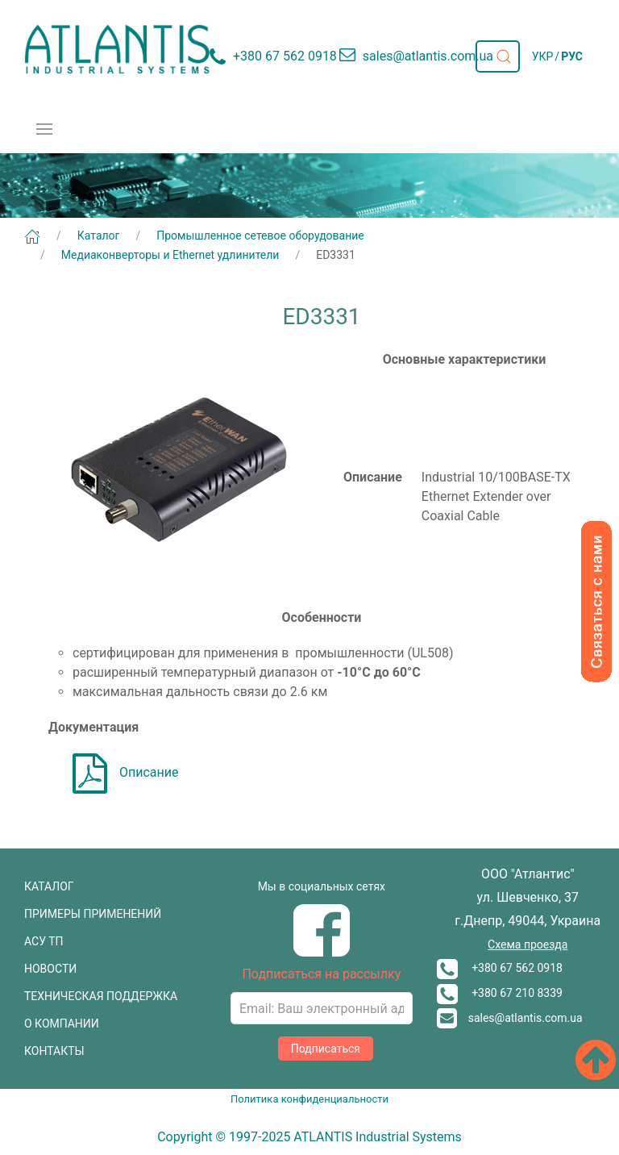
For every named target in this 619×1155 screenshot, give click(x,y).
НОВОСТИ (50, 968)
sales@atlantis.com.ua (510, 1017)
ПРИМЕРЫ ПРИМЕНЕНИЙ (92, 913)
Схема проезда (527, 944)
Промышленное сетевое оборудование (260, 235)
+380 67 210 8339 (500, 992)
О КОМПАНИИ (61, 1023)
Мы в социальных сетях (321, 886)
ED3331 (335, 254)
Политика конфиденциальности (309, 1099)
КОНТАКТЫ (54, 1051)
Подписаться (325, 1048)
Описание (126, 772)
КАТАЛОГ (49, 886)
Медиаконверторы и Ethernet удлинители (170, 254)
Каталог (98, 235)
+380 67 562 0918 (500, 967)
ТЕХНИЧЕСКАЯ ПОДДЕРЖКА (100, 996)
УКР (543, 56)
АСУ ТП (44, 941)
